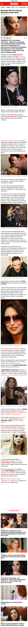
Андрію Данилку (17, 54)
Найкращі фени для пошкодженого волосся (11, 603)
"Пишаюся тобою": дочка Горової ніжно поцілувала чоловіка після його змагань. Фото (13, 556)
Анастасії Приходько (14, 231)
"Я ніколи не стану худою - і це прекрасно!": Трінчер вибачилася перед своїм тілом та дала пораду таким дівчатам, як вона (13, 580)
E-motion (22, 56)
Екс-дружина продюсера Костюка (11, 140)
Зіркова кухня (22, 7)
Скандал (8, 7)
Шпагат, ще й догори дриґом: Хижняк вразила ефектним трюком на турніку (12, 624)
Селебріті (3, 7)
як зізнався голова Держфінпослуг (13, 428)
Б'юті (16, 7)
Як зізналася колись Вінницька (10, 348)
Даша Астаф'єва (15, 187)
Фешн (12, 7)
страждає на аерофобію (8, 472)
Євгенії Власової (11, 116)
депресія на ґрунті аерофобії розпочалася (13, 375)
